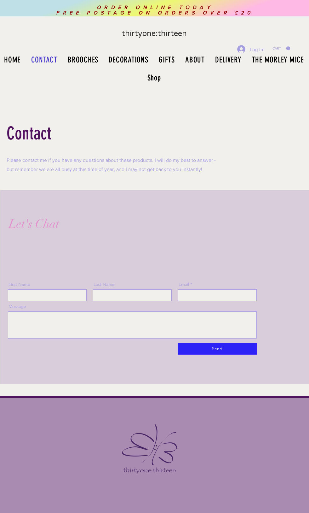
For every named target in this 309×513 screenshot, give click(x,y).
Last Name (104, 284)
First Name (19, 284)
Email (184, 284)
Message (17, 306)
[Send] (217, 349)
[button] (281, 48)
